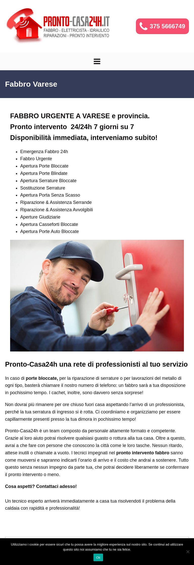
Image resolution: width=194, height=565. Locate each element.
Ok (98, 557)
